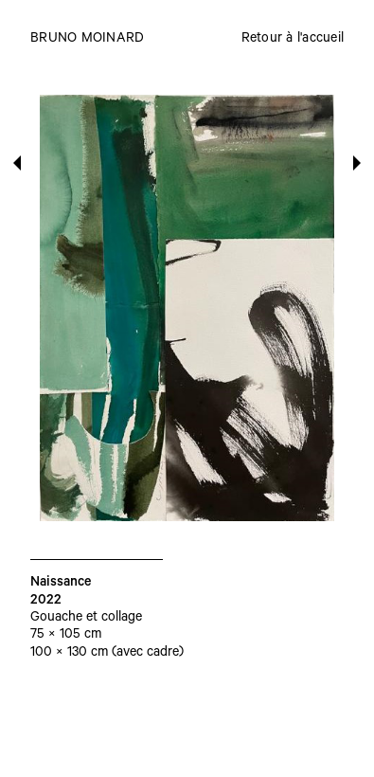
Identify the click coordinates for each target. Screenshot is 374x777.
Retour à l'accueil (293, 39)
